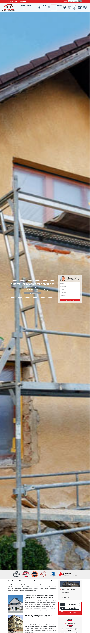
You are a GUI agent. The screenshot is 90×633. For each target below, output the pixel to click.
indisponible (12, 1)
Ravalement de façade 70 (54, 7)
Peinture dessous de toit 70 (69, 7)
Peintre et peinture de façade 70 (23, 7)
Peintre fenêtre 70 (49, 7)
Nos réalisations (32, 293)
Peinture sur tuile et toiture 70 (44, 7)
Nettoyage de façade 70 (65, 7)
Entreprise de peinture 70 (85, 7)
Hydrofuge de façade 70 (40, 7)
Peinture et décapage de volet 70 (74, 7)
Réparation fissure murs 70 (80, 7)
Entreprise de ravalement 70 (28, 7)
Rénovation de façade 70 (34, 7)
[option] (45, 316)
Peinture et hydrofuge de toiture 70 (59, 7)
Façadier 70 (18, 7)
